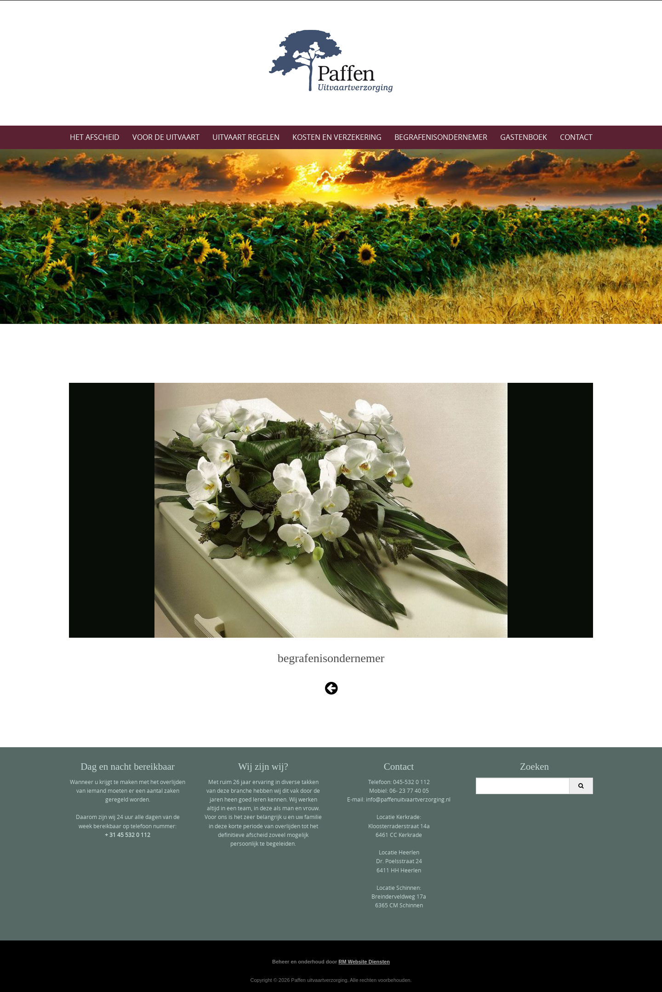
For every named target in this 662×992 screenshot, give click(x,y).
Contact (576, 137)
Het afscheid (95, 137)
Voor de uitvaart (166, 137)
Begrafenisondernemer (440, 137)
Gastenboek (523, 137)
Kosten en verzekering (337, 137)
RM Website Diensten (364, 961)
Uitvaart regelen (246, 137)
